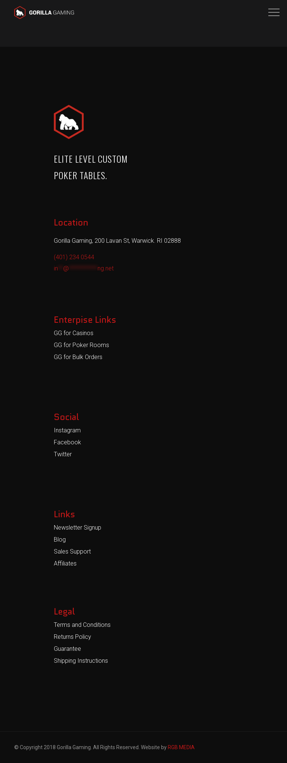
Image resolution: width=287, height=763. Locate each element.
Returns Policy (72, 636)
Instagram (67, 430)
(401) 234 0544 (74, 257)
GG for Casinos (73, 333)
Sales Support (72, 551)
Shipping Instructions (81, 660)
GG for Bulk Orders (78, 357)
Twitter (63, 454)
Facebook (67, 442)
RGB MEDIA (181, 747)
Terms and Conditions (82, 624)
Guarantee (67, 648)
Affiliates (65, 563)
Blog (60, 539)
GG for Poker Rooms (81, 345)
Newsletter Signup (77, 527)
